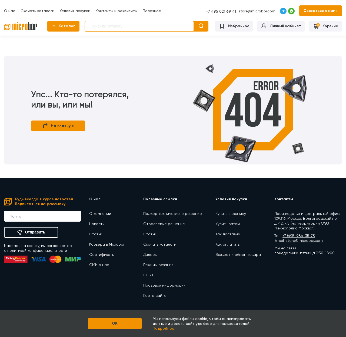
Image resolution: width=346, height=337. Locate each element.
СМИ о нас (99, 265)
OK (115, 323)
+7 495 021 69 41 (221, 11)
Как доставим (227, 234)
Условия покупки (75, 11)
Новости (97, 224)
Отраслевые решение (164, 224)
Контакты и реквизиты (116, 11)
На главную (58, 126)
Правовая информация (164, 285)
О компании (100, 213)
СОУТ (148, 275)
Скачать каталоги (37, 11)
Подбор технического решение (172, 213)
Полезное (152, 11)
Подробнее (163, 328)
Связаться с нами (321, 10)
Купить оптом (227, 224)
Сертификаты (102, 254)
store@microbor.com (256, 11)
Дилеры (150, 254)
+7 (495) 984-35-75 (298, 235)
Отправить (31, 232)
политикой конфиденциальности (37, 250)
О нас (9, 11)
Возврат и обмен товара (238, 254)
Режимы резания (158, 265)
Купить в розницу (230, 213)
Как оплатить (227, 244)
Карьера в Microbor (106, 244)
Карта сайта (155, 295)
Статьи (95, 234)
